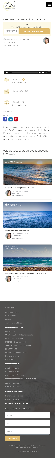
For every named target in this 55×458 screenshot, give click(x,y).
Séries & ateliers (19, 104)
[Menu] (49, 4)
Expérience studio (13, 363)
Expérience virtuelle (14, 327)
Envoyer (12, 438)
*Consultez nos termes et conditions (27, 451)
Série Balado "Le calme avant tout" (16, 39)
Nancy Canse (11, 42)
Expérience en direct (14, 391)
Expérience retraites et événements (20, 378)
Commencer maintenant (34, 31)
